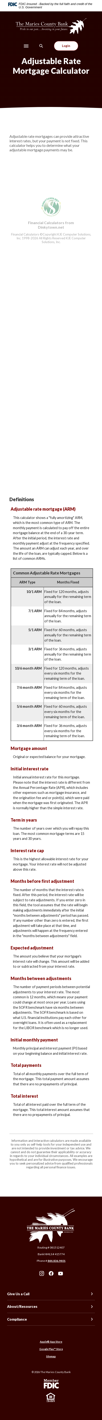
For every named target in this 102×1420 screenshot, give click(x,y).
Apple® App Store (51, 1341)
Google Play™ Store (51, 1349)
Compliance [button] (17, 1319)
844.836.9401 (56, 1261)
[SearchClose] (41, 46)
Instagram (41, 1273)
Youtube (60, 1273)
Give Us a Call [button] (18, 1294)
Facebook (51, 1273)
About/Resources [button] (22, 1306)
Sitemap (51, 1356)
